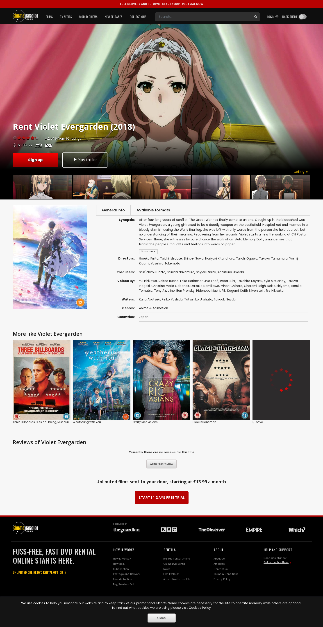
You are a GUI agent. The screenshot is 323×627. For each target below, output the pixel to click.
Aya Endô (211, 281)
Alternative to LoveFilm (177, 579)
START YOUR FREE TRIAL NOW (161, 4)
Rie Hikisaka (275, 291)
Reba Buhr (227, 281)
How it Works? (122, 558)
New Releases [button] (113, 16)
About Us (219, 558)
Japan (143, 317)
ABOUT (218, 549)
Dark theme (290, 16)
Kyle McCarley (274, 281)
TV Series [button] (66, 16)
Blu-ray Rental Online (176, 558)
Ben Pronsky (185, 291)
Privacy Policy (222, 579)
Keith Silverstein (252, 291)
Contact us (221, 569)
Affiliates (219, 564)
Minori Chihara (231, 286)
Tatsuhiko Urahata (198, 299)
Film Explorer (171, 574)
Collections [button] (138, 16)
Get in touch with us (276, 562)
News (166, 569)
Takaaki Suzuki (225, 299)
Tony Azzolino (164, 291)
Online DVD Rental (174, 564)
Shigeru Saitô (206, 272)
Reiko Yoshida (172, 299)
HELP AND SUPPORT (278, 549)
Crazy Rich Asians (145, 422)
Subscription (121, 569)
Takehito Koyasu (249, 281)
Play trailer (85, 159)
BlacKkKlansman (204, 422)
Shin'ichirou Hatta (152, 272)
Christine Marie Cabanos (170, 286)
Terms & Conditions (226, 574)
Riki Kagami (230, 291)
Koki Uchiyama (278, 286)
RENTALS (170, 549)
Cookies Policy (200, 608)
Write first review (161, 464)
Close (161, 618)
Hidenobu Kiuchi (208, 291)
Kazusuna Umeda (231, 272)
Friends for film (122, 579)
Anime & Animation (153, 308)
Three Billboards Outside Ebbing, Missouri (41, 422)
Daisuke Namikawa (205, 286)
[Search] (203, 16)
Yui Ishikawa (148, 281)
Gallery (301, 172)
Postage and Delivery (126, 574)
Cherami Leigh (255, 286)
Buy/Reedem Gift (123, 584)
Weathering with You (87, 422)
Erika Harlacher (191, 281)
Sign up (35, 159)
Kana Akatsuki (149, 299)
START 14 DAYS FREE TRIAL (162, 497)
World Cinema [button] (88, 16)
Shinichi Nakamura (180, 272)
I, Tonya (257, 422)
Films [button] (49, 16)
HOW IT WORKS (123, 549)
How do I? (119, 564)
